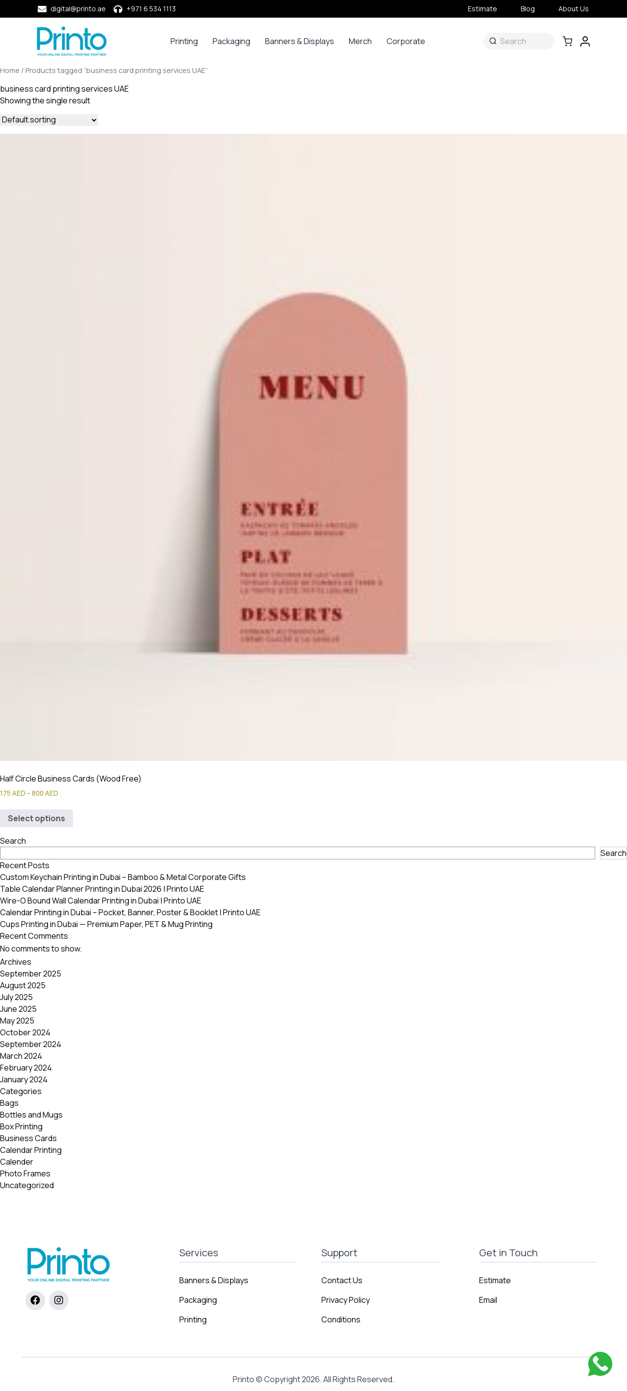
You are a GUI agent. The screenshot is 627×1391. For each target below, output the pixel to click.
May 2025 (17, 1020)
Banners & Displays (299, 41)
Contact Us (341, 1280)
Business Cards (28, 1138)
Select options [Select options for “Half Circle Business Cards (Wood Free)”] (36, 818)
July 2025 (16, 997)
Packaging (231, 41)
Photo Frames (25, 1173)
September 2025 (30, 973)
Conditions (341, 1319)
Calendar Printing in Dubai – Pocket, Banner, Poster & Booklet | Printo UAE (130, 912)
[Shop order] (49, 120)
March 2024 (21, 1055)
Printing (184, 41)
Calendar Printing (31, 1150)
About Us (573, 8)
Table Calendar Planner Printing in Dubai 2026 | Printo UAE (102, 888)
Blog (528, 8)
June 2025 (18, 1008)
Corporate (405, 41)
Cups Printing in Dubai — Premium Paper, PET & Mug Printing (106, 924)
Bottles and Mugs (31, 1114)
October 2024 (25, 1032)
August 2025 (23, 985)
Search (13, 840)
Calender (16, 1161)
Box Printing (21, 1126)
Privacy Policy (345, 1299)
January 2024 (24, 1079)
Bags (9, 1103)
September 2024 (30, 1044)
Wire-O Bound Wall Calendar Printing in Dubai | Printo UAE (100, 900)
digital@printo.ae (78, 8)
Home (10, 70)
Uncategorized (27, 1185)
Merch (360, 41)
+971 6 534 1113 (151, 8)
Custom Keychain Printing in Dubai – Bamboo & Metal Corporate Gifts (123, 877)
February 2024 (26, 1067)
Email (488, 1299)
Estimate (482, 8)
